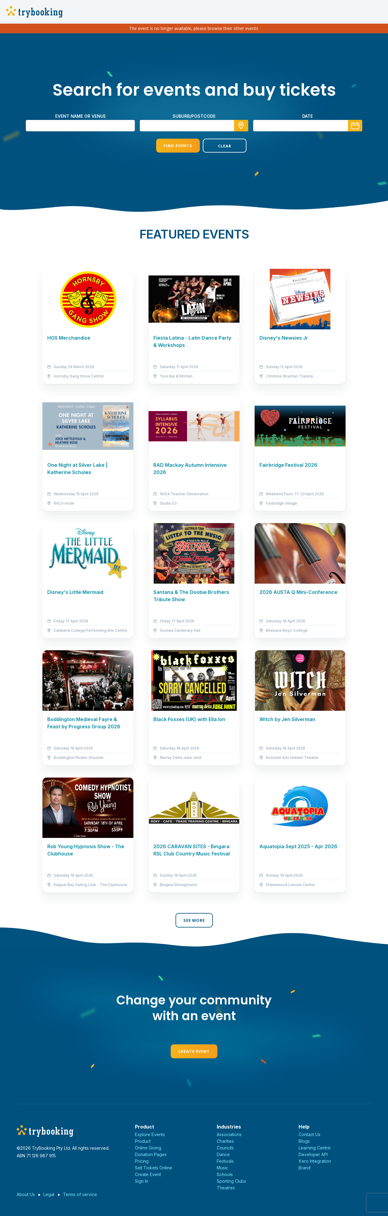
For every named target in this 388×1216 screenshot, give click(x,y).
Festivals (225, 1161)
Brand (304, 1167)
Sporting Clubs (231, 1181)
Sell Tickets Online (153, 1167)
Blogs (304, 1141)
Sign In (141, 1181)
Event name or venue (80, 116)
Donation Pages (151, 1154)
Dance (223, 1154)
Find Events (170, 145)
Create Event (194, 1051)
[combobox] (194, 125)
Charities (225, 1141)
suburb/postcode (194, 116)
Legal (48, 1194)
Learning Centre (315, 1147)
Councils (225, 1147)
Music (222, 1167)
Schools (225, 1174)
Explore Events (150, 1134)
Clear (217, 146)
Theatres (226, 1187)
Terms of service (80, 1194)
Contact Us (309, 1134)
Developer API (313, 1154)
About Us (26, 1194)
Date (307, 116)
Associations (229, 1134)
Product (143, 1141)
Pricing (142, 1161)
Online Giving (148, 1147)
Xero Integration (315, 1161)
